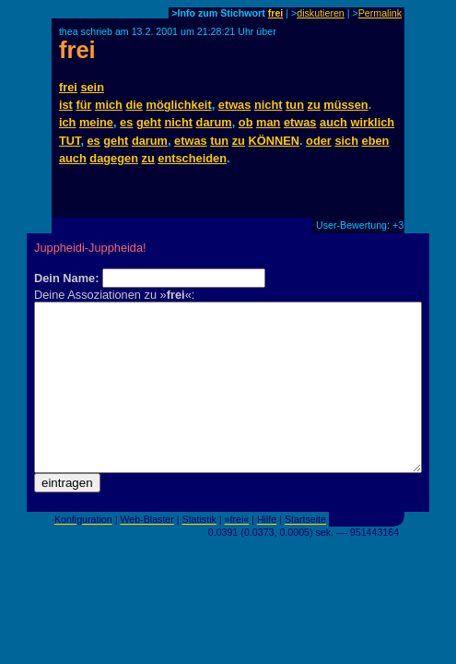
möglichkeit (179, 105)
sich (346, 141)
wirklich (373, 122)
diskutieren (321, 12)
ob (246, 122)
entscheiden (192, 158)
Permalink (380, 12)
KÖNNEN (274, 141)
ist (66, 105)
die (134, 105)
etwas (234, 105)
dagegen (113, 158)
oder (319, 141)
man (268, 122)
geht (148, 122)
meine (96, 122)
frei (276, 12)
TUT (69, 141)
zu (314, 105)
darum (214, 122)
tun (295, 105)
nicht (268, 105)
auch (333, 122)
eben (376, 141)
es (126, 122)
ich (67, 122)
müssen (345, 105)
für (83, 105)
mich (109, 105)
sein (92, 87)
